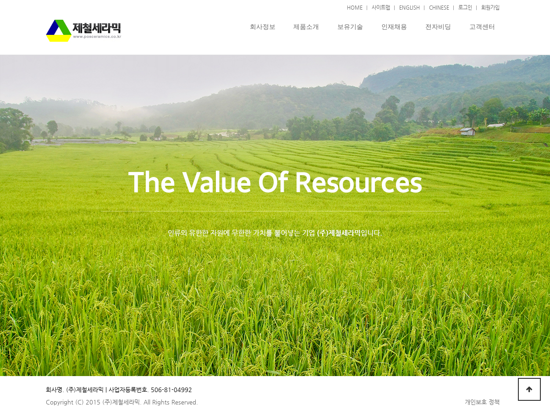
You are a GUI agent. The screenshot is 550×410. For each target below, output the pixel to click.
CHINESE (439, 7)
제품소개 (306, 26)
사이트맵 (381, 7)
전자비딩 (438, 26)
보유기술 (350, 26)
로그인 (465, 7)
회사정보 (262, 26)
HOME (355, 7)
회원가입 (490, 7)
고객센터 (482, 26)
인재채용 (394, 26)
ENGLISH (409, 7)
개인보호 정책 (482, 402)
